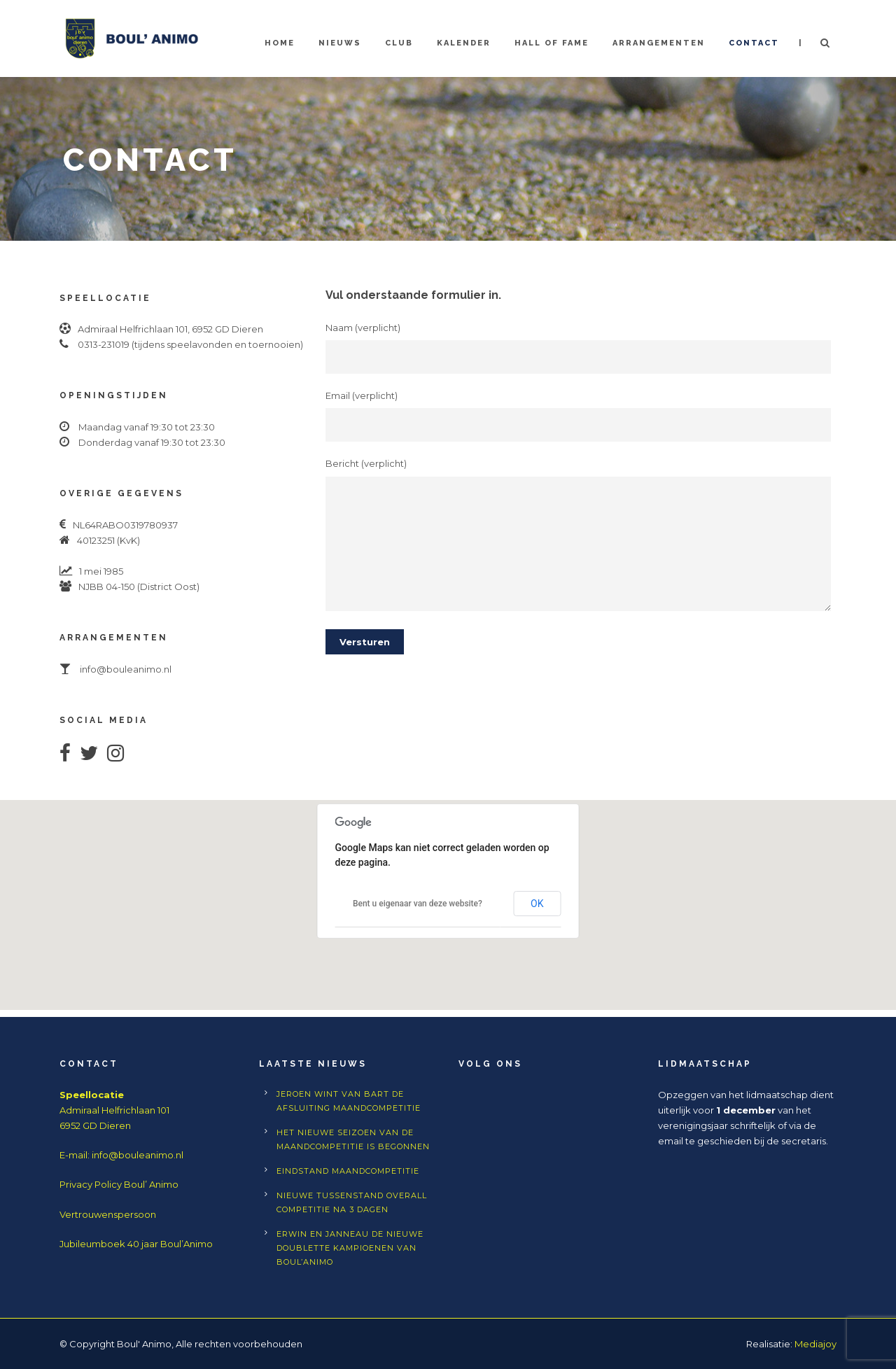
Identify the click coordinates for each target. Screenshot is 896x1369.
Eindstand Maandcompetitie (347, 1171)
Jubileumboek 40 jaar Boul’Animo (136, 1243)
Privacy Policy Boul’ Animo (118, 1184)
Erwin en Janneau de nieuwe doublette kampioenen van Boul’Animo (350, 1248)
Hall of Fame (551, 43)
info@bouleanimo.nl (137, 1154)
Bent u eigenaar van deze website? (417, 903)
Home (280, 43)
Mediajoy (815, 1343)
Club (399, 43)
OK (537, 903)
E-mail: (75, 1154)
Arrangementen (658, 43)
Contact (754, 43)
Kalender (464, 43)
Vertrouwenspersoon (107, 1214)
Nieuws (339, 43)
